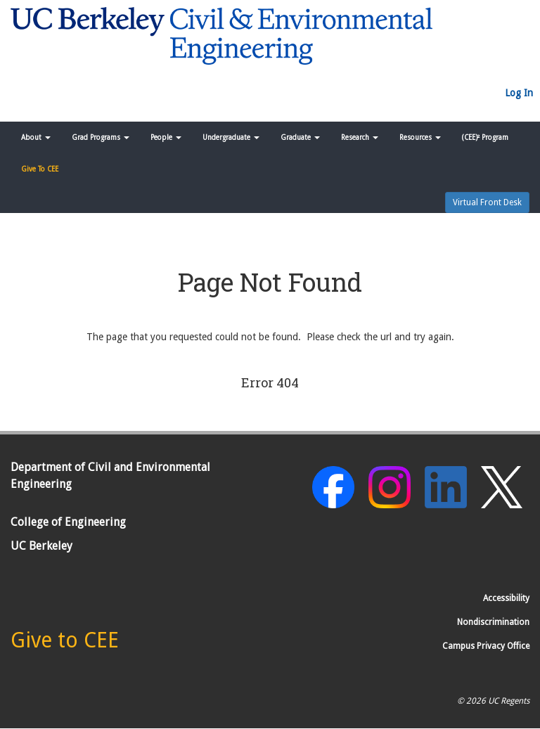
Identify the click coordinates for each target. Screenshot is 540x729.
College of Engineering (68, 522)
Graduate (300, 137)
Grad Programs (100, 137)
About (36, 137)
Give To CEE (39, 169)
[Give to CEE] (65, 644)
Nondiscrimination (493, 622)
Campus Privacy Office (485, 646)
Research (359, 137)
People (165, 137)
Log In (519, 92)
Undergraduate (230, 137)
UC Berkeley (41, 546)
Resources (420, 137)
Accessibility (506, 598)
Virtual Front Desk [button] (487, 202)
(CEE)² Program (485, 137)
